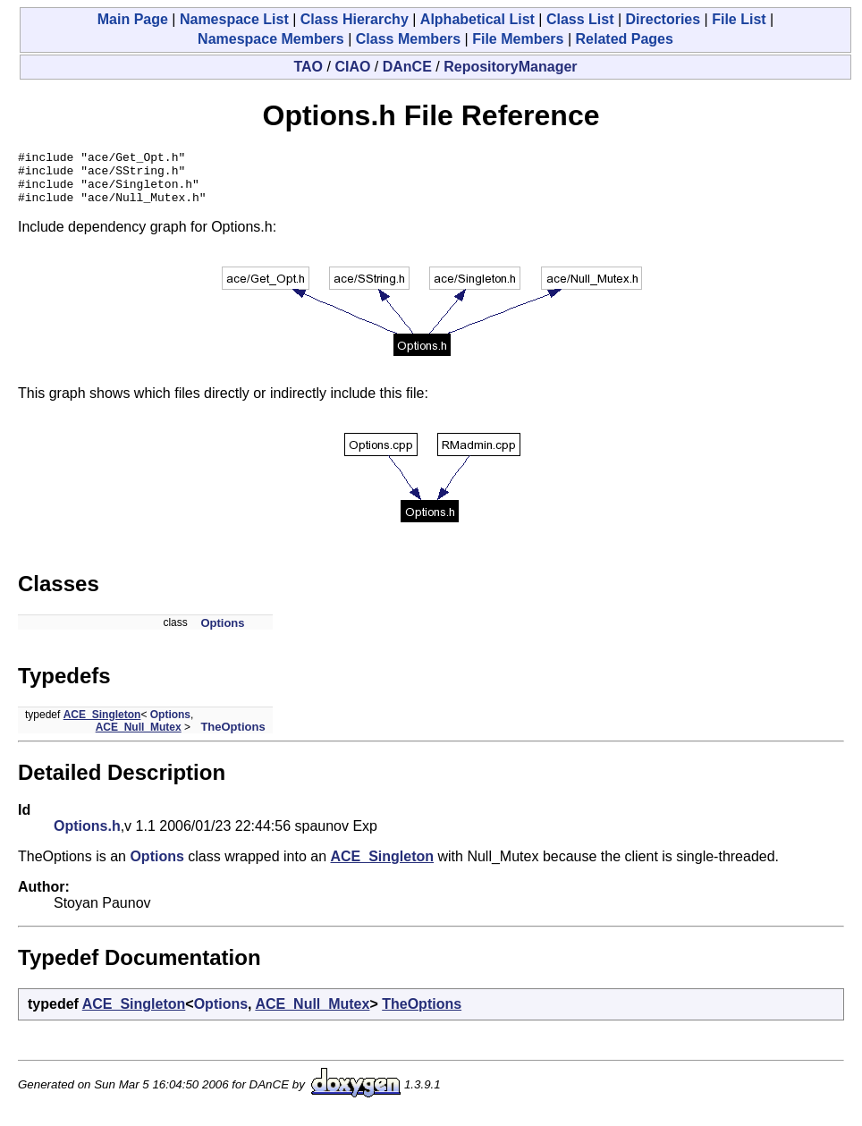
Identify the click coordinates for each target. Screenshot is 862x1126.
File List (738, 19)
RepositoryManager (510, 66)
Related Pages (624, 39)
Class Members (408, 39)
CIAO (352, 66)
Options (222, 633)
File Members (517, 39)
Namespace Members (271, 39)
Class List (580, 19)
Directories (663, 19)
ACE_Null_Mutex (139, 738)
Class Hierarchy (354, 19)
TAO (308, 66)
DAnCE (407, 66)
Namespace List (234, 19)
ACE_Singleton (102, 725)
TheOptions (232, 737)
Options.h (87, 836)
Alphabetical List (477, 19)
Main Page (132, 19)
